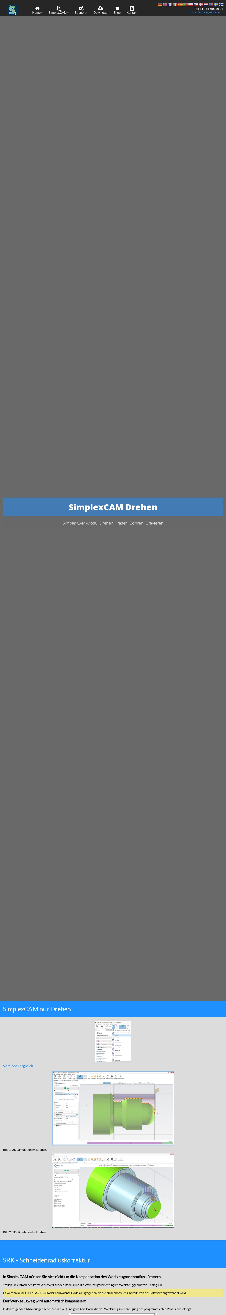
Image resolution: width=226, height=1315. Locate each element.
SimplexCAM (59, 10)
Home (37, 10)
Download (100, 10)
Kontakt (132, 10)
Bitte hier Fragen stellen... (206, 12)
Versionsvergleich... (19, 1066)
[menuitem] (37, 10)
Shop (117, 10)
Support (80, 10)
